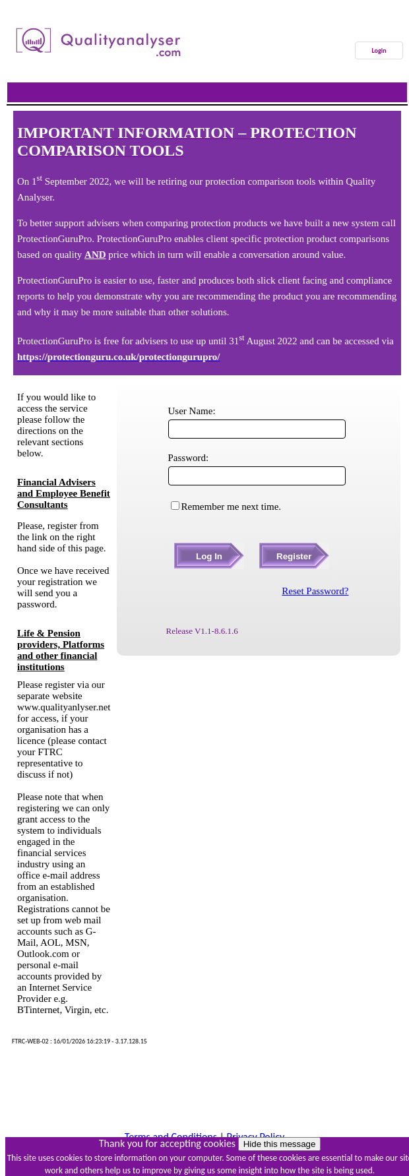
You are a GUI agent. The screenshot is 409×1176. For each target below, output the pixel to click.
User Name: (192, 411)
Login (378, 50)
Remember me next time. (231, 506)
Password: (188, 457)
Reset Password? (315, 591)
